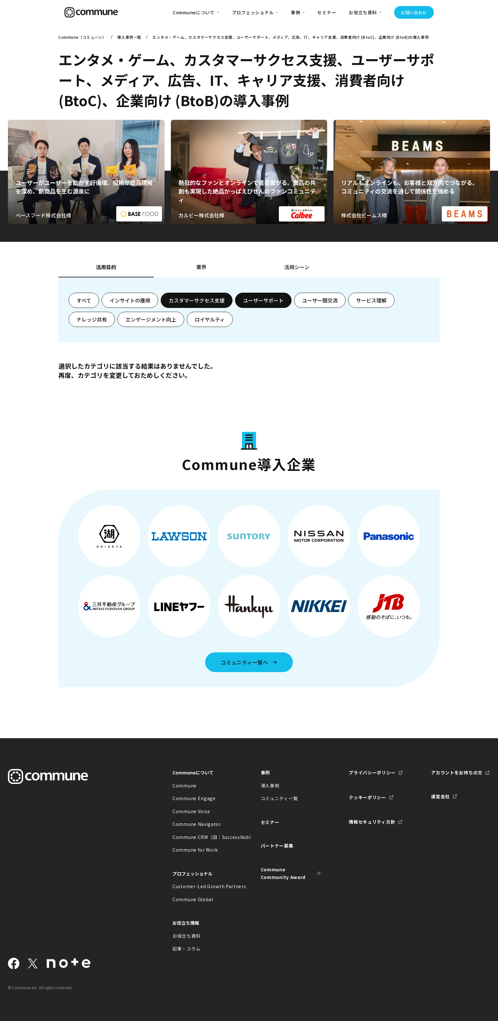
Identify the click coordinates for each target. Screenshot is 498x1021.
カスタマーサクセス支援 (197, 300)
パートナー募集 (277, 845)
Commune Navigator (196, 824)
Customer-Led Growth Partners (202, 886)
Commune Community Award (283, 873)
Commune (184, 785)
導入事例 (270, 785)
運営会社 (440, 796)
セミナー (326, 12)
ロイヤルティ (210, 319)
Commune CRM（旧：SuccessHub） (202, 837)
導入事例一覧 (129, 37)
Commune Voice (191, 811)
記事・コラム (186, 948)
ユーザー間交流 (320, 300)
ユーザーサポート (263, 300)
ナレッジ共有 (92, 319)
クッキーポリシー (367, 797)
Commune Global (192, 899)
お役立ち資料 (186, 936)
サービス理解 (371, 300)
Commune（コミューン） (82, 37)
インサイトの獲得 (130, 300)
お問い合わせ (414, 13)
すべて (84, 300)
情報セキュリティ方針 (372, 822)
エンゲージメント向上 (150, 319)
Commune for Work (195, 850)
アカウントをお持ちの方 (456, 772)
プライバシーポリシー (372, 772)
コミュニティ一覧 (279, 798)
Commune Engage (194, 798)
